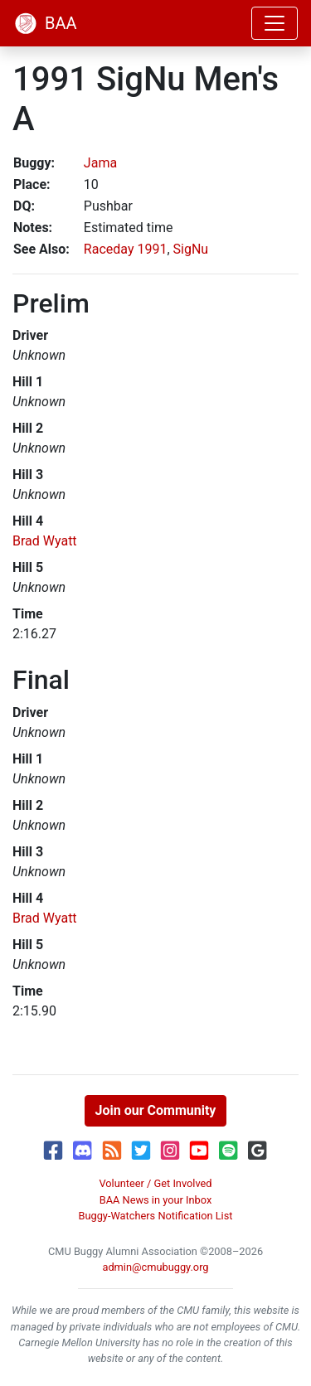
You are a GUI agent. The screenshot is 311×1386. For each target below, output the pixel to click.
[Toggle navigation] (274, 23)
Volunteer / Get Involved (155, 1183)
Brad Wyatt (44, 541)
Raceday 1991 (126, 249)
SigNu (191, 249)
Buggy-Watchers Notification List (155, 1215)
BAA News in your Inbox (156, 1200)
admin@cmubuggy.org (155, 1267)
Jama (100, 163)
